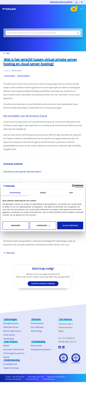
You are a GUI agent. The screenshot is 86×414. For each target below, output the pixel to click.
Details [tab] (43, 192)
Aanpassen (43, 225)
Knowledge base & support (61, 2)
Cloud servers (16, 71)
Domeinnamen (37, 323)
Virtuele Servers (23, 76)
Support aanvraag (11, 368)
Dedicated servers (11, 327)
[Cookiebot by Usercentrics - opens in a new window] (73, 186)
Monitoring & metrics (12, 331)
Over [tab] (71, 192)
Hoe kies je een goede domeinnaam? (22, 171)
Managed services (10, 323)
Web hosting (36, 331)
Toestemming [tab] (15, 192)
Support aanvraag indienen (43, 284)
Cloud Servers (9, 76)
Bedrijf (6, 345)
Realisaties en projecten (41, 349)
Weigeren (15, 225)
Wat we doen (36, 345)
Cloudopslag (8, 338)
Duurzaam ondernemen (13, 349)
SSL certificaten (37, 327)
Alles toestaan (70, 225)
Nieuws (6, 357)
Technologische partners (13, 353)
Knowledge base (10, 364)
